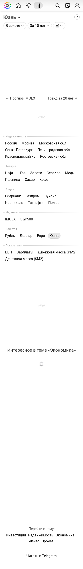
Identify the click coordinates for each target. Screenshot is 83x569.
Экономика (65, 535)
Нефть (10, 173)
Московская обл (52, 143)
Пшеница (12, 179)
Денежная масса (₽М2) (57, 252)
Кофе (43, 179)
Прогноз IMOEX (20, 98)
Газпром (33, 196)
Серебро (53, 173)
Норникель (14, 203)
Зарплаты (25, 252)
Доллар (26, 236)
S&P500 (26, 219)
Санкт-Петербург (19, 150)
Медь (69, 173)
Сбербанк (13, 196)
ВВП (8, 252)
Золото (36, 173)
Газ (22, 173)
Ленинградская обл (53, 150)
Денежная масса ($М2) (24, 259)
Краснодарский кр (20, 156)
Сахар (30, 179)
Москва (27, 143)
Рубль (10, 236)
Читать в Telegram (41, 556)
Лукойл (50, 196)
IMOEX (10, 219)
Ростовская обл (53, 156)
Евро (41, 236)
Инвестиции (16, 535)
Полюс (53, 203)
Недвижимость (40, 535)
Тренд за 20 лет (62, 98)
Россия (11, 143)
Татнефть (36, 203)
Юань (12, 17)
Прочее (47, 541)
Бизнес (33, 541)
